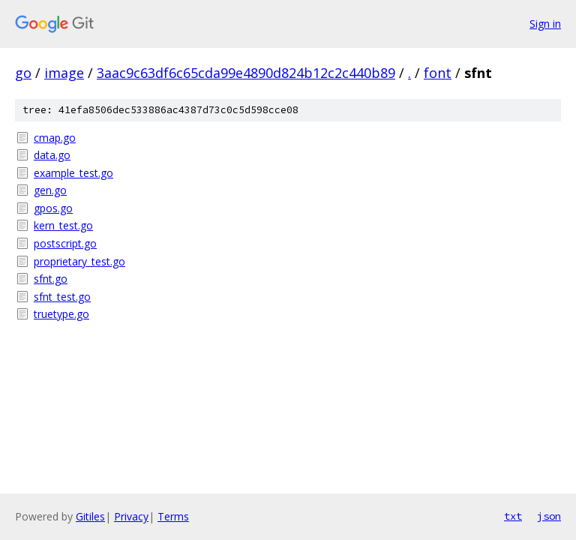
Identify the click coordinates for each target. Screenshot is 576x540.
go (23, 73)
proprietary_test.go (79, 261)
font (438, 73)
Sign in (545, 23)
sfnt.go (51, 279)
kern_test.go (63, 225)
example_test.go (73, 173)
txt (513, 516)
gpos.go (53, 208)
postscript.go (65, 243)
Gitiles (90, 516)
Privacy (131, 516)
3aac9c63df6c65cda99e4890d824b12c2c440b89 (246, 73)
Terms (173, 516)
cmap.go (55, 137)
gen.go (50, 190)
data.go (52, 155)
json (549, 516)
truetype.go (61, 314)
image (64, 73)
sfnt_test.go (62, 297)
